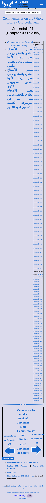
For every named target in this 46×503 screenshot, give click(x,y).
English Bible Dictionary (17, 466)
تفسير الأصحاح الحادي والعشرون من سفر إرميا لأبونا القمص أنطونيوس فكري (20, 78)
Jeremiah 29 (37, 174)
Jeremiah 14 (37, 112)
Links (23, 488)
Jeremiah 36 (37, 203)
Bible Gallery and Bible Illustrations (20, 476)
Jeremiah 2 (37, 62)
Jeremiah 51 (37, 265)
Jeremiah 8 (37, 87)
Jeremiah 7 (37, 83)
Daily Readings (11, 486)
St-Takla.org (8, 8)
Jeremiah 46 (37, 244)
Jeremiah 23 (37, 149)
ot (34, 8)
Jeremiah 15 (37, 116)
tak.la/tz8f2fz (23, 498)
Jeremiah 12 (37, 104)
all (30, 8)
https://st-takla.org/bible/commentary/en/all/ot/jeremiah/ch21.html (23, 492)
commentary (21, 8)
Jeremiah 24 (37, 153)
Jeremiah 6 (37, 79)
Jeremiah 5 (37, 75)
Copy (29, 495)
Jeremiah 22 (37, 145)
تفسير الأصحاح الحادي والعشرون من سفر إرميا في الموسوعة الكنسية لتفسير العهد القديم (20, 99)
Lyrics (30, 486)
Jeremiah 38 (37, 211)
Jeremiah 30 (37, 178)
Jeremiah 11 (37, 99)
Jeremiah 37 (37, 207)
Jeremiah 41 (37, 223)
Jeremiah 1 (37, 58)
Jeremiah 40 (37, 219)
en (27, 8)
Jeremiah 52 (37, 269)
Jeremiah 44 (37, 236)
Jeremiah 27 (37, 165)
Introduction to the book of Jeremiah (38, 52)
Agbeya (20, 486)
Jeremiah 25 (37, 157)
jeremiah (39, 8)
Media (41, 486)
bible (14, 8)
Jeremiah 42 (37, 227)
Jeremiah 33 (37, 190)
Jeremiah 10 (37, 95)
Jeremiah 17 (37, 124)
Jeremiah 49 (37, 256)
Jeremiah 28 (37, 170)
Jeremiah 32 (37, 186)
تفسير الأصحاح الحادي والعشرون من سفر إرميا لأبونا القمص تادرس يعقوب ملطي (20, 57)
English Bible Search (14, 462)
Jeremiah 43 (37, 232)
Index (35, 47)
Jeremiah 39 (37, 215)
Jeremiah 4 (37, 71)
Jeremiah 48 (37, 252)
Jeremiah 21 (37, 141)
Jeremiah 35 (37, 198)
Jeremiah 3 (37, 66)
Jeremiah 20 (37, 137)
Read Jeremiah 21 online (23, 448)
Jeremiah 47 (37, 248)
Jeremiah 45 (37, 240)
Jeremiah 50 (37, 260)
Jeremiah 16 (37, 120)
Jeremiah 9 (37, 91)
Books (25, 486)
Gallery (36, 486)
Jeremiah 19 (37, 132)
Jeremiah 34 (37, 194)
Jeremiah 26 (37, 161)
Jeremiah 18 (37, 128)
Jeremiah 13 (37, 108)
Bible (4, 486)
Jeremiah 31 (37, 182)
